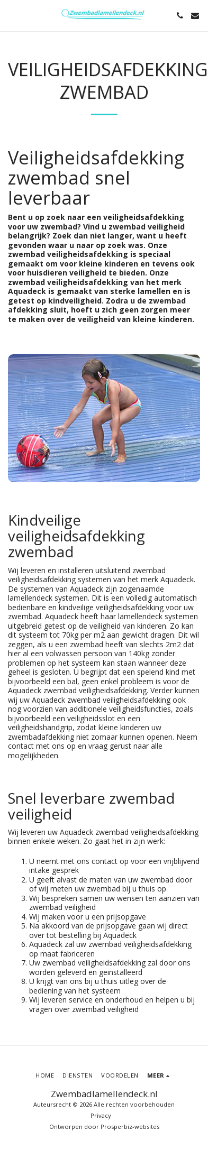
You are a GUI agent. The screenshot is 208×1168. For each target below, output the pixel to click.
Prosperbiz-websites (130, 1126)
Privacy (101, 1115)
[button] (12, 15)
